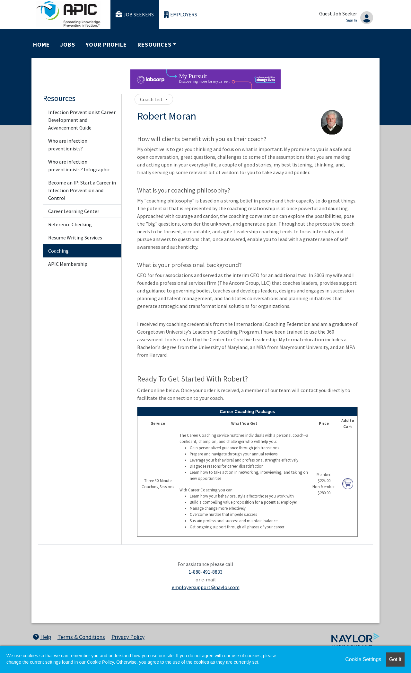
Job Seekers (135, 15)
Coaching (58, 250)
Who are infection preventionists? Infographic (79, 165)
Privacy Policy (127, 637)
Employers (180, 15)
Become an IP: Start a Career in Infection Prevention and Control (82, 190)
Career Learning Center (73, 211)
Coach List (152, 99)
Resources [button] (154, 44)
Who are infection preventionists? (67, 145)
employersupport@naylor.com (206, 587)
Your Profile (106, 44)
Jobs (67, 44)
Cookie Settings (363, 659)
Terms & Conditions (81, 637)
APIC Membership (67, 264)
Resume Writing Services (75, 237)
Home (41, 44)
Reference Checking (70, 224)
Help (42, 637)
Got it (395, 659)
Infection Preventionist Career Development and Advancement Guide (82, 120)
